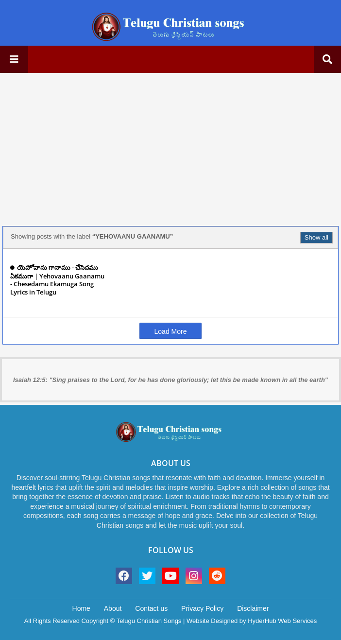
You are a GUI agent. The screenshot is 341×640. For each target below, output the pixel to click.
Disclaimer (253, 608)
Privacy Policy (202, 608)
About (113, 608)
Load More (170, 331)
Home (81, 608)
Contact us (151, 608)
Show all (316, 237)
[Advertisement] (170, 148)
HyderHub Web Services (282, 620)
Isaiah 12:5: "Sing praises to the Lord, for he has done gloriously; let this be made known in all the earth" (170, 379)
